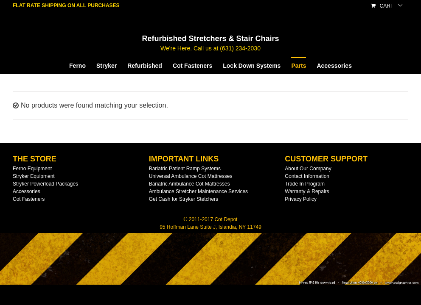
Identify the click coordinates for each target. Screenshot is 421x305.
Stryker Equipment (34, 176)
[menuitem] (82, 65)
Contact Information (307, 176)
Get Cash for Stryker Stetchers (183, 199)
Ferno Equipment (32, 169)
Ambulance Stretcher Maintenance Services (198, 191)
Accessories (26, 191)
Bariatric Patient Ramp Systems (185, 169)
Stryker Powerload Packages (45, 184)
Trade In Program (305, 184)
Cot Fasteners (29, 199)
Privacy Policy (301, 199)
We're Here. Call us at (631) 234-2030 (210, 48)
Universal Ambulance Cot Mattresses (191, 176)
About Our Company (308, 169)
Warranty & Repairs (307, 191)
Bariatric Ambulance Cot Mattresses (189, 184)
